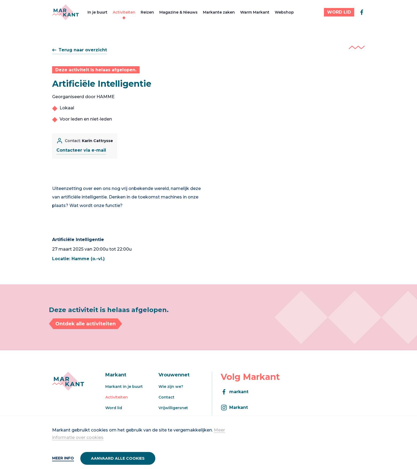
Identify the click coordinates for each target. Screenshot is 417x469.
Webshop (284, 12)
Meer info (63, 458)
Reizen (147, 12)
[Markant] (65, 12)
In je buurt (97, 12)
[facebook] (361, 12)
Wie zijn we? (171, 386)
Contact (166, 397)
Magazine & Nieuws (178, 12)
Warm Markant (254, 12)
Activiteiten (124, 12)
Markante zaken (219, 12)
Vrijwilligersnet (173, 407)
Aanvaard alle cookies (118, 458)
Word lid (113, 407)
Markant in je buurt (124, 386)
